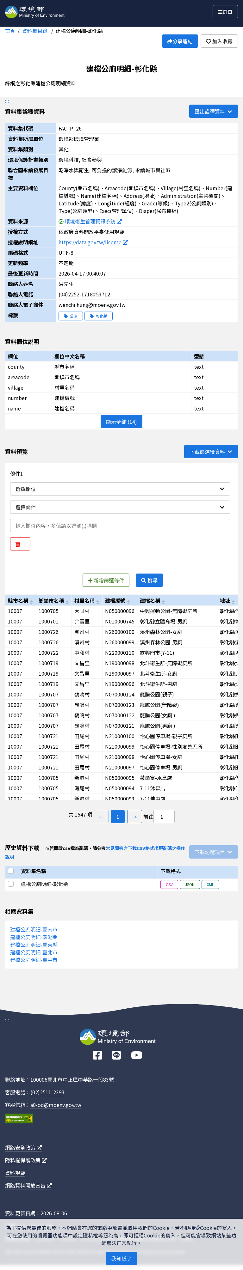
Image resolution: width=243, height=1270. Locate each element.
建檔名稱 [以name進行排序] (150, 600)
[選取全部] (12, 871)
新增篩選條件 (106, 580)
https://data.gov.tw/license (93, 242)
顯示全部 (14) (121, 421)
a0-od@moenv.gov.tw (55, 1105)
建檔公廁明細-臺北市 (34, 952)
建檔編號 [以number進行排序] (115, 600)
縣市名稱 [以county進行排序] (18, 600)
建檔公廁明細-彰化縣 (79, 30)
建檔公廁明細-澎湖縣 (34, 937)
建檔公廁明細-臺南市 (34, 929)
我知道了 (121, 1258)
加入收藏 (219, 41)
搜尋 (149, 580)
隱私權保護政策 (26, 1160)
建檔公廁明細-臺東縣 (34, 944)
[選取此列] (12, 884)
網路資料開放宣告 (28, 1185)
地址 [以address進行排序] (225, 600)
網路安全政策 (23, 1147)
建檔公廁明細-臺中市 (34, 959)
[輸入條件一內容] (120, 525)
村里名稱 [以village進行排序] (84, 600)
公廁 (71, 316)
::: (7, 101)
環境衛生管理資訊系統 (93, 221)
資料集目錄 (35, 30)
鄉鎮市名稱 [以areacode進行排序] (51, 600)
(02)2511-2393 (47, 1092)
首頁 (10, 30)
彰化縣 (98, 316)
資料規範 (15, 1172)
